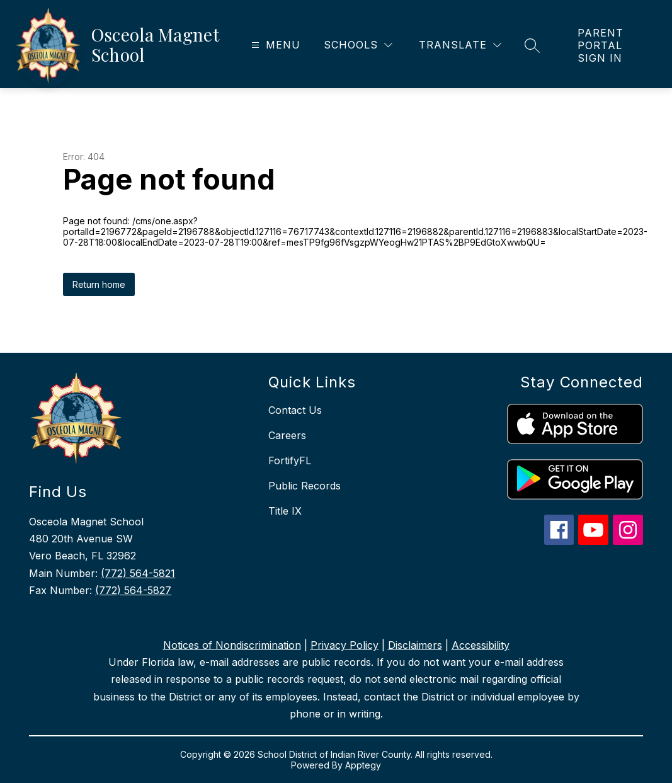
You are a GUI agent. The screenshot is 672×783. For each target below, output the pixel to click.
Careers (287, 435)
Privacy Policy (344, 645)
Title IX (285, 511)
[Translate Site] (460, 45)
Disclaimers (415, 645)
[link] (612, 45)
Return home (98, 284)
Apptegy (363, 765)
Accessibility (481, 645)
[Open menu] (274, 45)
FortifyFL (289, 460)
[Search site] (532, 45)
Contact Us (295, 410)
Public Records (304, 485)
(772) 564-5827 (133, 590)
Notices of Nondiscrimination (232, 645)
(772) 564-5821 (138, 573)
